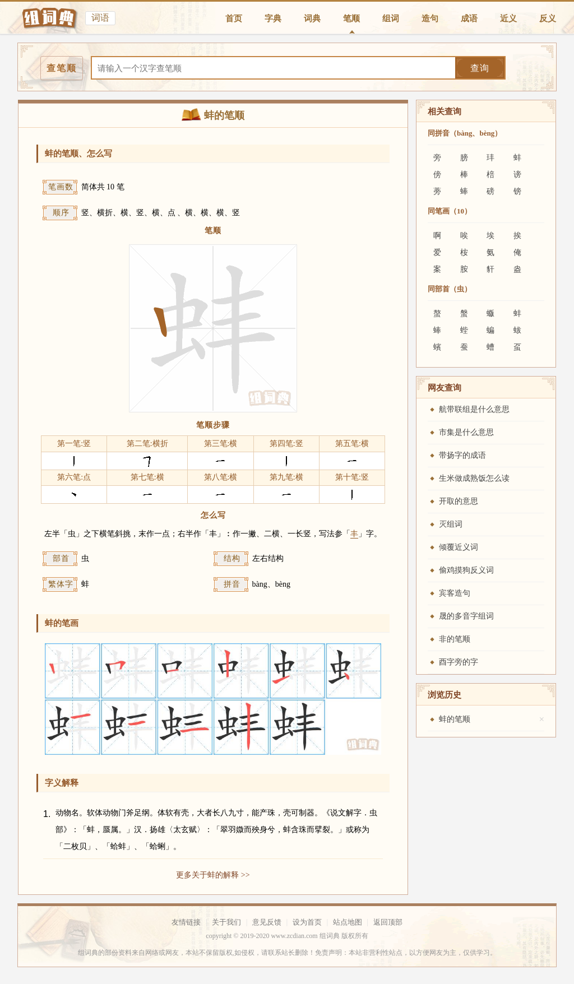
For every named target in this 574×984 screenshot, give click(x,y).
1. (46, 814)
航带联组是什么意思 (474, 409)
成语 (469, 18)
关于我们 (226, 922)
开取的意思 (458, 501)
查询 (479, 68)
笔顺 (351, 18)
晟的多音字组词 (466, 616)
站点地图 (347, 922)
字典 (273, 18)
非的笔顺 (454, 639)
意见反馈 (266, 922)
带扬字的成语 (462, 455)
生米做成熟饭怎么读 (474, 478)
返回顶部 (387, 922)
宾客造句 (454, 593)
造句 (430, 18)
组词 (390, 18)
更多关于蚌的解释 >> (212, 875)
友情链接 (186, 922)
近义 (508, 18)
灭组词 (450, 524)
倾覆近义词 (458, 547)
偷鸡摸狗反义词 (466, 570)
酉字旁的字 (458, 662)
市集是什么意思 (466, 432)
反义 (547, 18)
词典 (312, 18)
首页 (233, 18)
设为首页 (307, 922)
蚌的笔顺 (454, 719)
